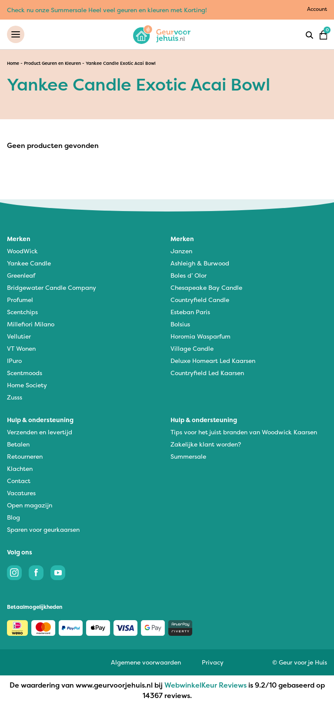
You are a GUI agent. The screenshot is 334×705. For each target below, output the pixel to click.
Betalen (18, 444)
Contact (18, 481)
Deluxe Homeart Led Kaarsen (212, 360)
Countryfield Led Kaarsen (207, 373)
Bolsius (180, 324)
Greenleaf (21, 275)
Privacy (213, 662)
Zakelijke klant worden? (205, 444)
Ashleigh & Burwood (199, 263)
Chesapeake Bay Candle (206, 287)
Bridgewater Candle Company (51, 287)
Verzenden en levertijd (39, 432)
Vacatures (21, 493)
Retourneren (25, 456)
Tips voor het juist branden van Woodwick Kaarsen (243, 432)
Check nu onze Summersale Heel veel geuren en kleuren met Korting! (107, 10)
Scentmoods (24, 373)
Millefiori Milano (30, 324)
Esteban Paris (190, 312)
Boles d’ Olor (188, 275)
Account (317, 9)
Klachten (20, 468)
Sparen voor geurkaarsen (43, 529)
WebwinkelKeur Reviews (205, 685)
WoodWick (22, 251)
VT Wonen (21, 348)
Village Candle (192, 348)
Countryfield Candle (199, 299)
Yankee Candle (29, 263)
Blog (13, 517)
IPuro (14, 360)
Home (13, 63)
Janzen (181, 251)
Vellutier (19, 336)
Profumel (20, 299)
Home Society (27, 385)
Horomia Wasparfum (200, 336)
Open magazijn (29, 505)
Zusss (14, 397)
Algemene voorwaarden (146, 662)
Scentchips (22, 312)
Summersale (188, 456)
